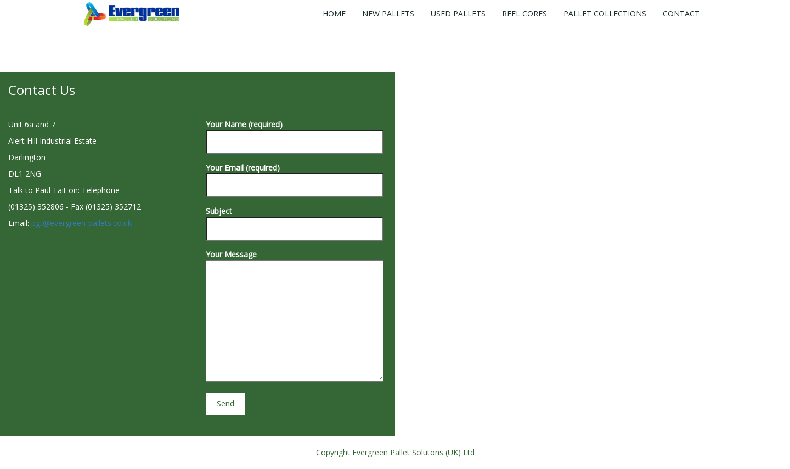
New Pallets (388, 13)
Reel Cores (524, 13)
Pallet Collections (604, 13)
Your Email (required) (294, 176)
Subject (294, 220)
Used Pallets (458, 13)
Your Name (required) (294, 133)
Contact (681, 13)
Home (334, 13)
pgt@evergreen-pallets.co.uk (81, 223)
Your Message (294, 316)
